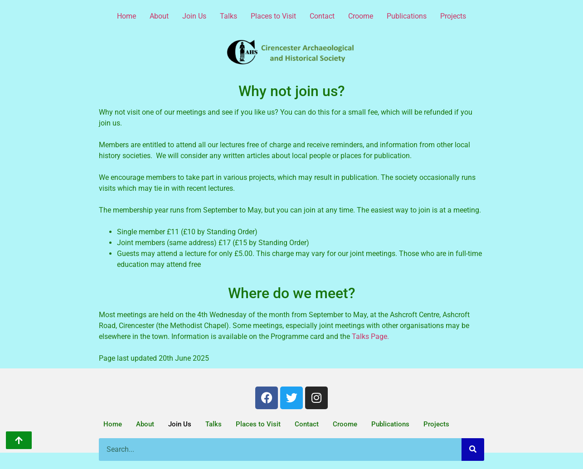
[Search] (473, 449)
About (159, 16)
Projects (453, 16)
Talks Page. (370, 336)
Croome (360, 16)
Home (126, 16)
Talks (228, 16)
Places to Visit (273, 16)
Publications (407, 16)
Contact (322, 16)
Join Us (194, 16)
